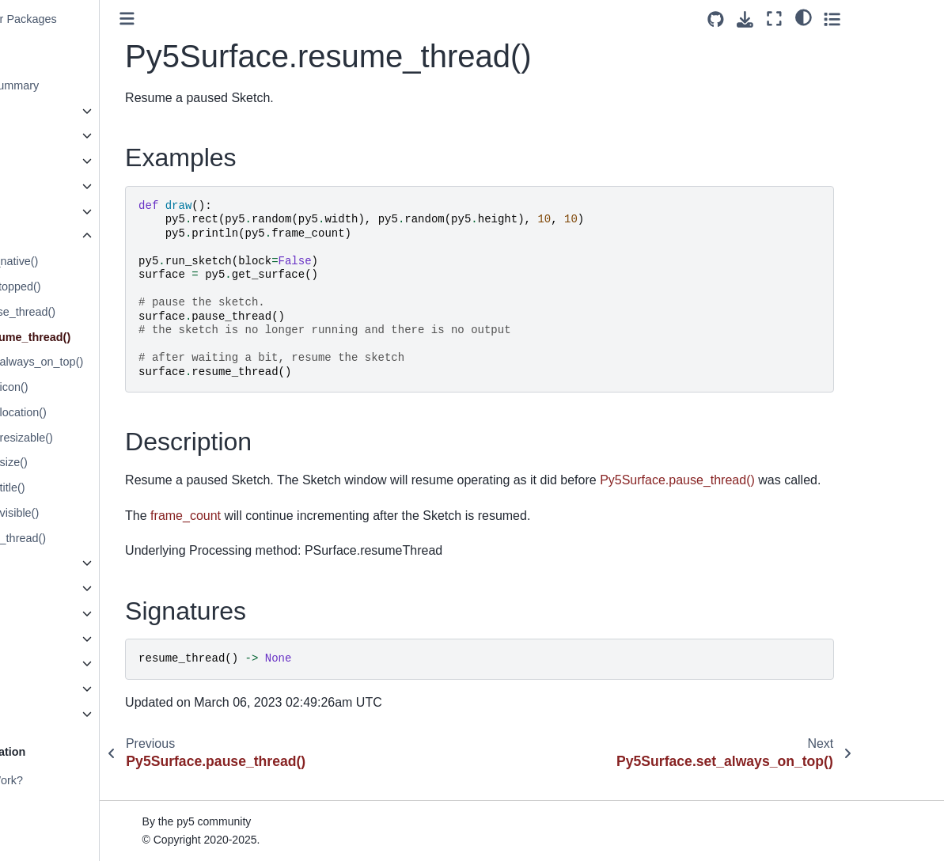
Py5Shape (47, 186)
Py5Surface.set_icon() (80, 387)
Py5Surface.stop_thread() (89, 538)
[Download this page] (829, 19)
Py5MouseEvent (62, 588)
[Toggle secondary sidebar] (916, 18)
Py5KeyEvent (55, 613)
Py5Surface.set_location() (89, 412)
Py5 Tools (45, 688)
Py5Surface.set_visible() (85, 512)
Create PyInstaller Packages (93, 19)
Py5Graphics (53, 135)
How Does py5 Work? (76, 780)
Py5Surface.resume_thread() (101, 337)
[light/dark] (887, 16)
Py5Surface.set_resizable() (92, 437)
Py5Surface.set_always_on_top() (107, 361)
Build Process (55, 804)
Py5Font (42, 562)
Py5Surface (51, 235)
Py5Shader (49, 211)
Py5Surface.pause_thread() (93, 311)
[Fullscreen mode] (859, 18)
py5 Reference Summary (83, 85)
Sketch (38, 110)
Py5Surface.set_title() (78, 487)
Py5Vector (47, 638)
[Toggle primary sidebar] (234, 18)
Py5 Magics (50, 663)
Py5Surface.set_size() (79, 462)
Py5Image (46, 160)
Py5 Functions (57, 713)
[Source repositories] (800, 19)
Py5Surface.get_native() (85, 261)
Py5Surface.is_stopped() (86, 286)
